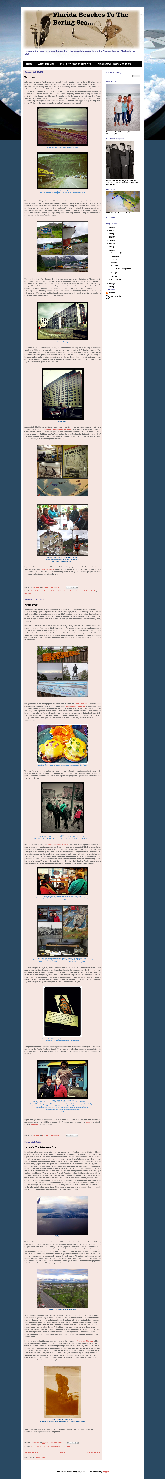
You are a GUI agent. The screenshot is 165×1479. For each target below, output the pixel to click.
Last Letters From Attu (75, 706)
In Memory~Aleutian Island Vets (75, 64)
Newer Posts (31, 1452)
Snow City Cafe (81, 704)
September (115, 253)
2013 (111, 284)
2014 (111, 250)
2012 (111, 287)
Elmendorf (44, 1446)
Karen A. (112, 293)
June (113, 273)
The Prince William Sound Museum (57, 429)
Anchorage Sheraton (85, 1341)
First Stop (30, 605)
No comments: (56, 587)
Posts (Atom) (41, 1458)
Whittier (29, 77)
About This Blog (46, 64)
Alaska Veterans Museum (58, 845)
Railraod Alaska (90, 591)
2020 (111, 234)
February (115, 279)
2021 (111, 230)
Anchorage (35, 1446)
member (89, 1122)
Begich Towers (37, 591)
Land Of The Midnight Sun (40, 1147)
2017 (111, 243)
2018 (111, 240)
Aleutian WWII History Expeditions (114, 64)
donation (34, 1124)
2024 (111, 227)
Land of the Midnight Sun (60, 1446)
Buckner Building (50, 591)
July (113, 259)
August (114, 256)
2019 (111, 237)
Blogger (106, 1472)
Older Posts (94, 1452)
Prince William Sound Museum (70, 591)
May (113, 276)
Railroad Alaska (48, 569)
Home (29, 64)
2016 (111, 247)
